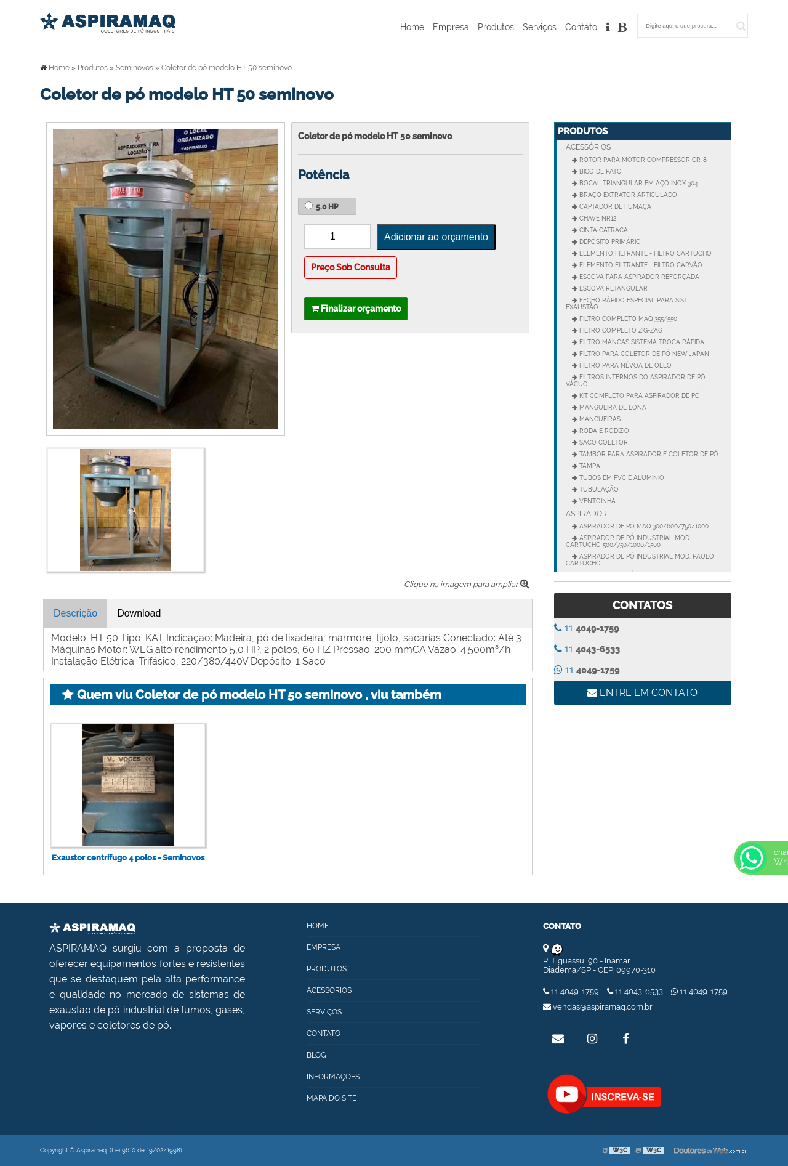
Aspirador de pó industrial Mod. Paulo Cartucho (640, 560)
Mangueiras (599, 419)
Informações (333, 1076)
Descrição (75, 613)
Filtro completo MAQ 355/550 (627, 318)
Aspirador (586, 513)
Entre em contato (642, 692)
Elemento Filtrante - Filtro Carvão (639, 265)
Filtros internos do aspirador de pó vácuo (636, 380)
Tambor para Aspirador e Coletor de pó (647, 454)
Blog (316, 1055)
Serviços (540, 27)
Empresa (451, 27)
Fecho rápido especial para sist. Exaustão (627, 303)
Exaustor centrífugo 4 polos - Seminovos (128, 857)
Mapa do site (331, 1098)
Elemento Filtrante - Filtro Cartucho (644, 253)
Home (412, 27)
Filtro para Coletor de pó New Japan (643, 353)
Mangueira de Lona (611, 407)
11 (586, 628)
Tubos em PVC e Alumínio (620, 477)
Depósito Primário (609, 241)
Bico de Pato (599, 171)
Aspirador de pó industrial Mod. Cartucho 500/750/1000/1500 (628, 541)
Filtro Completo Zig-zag (619, 330)
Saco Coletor (602, 442)
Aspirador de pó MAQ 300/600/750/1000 (643, 526)
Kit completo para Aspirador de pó (638, 395)
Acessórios (588, 147)
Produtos (496, 27)
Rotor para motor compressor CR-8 (642, 159)
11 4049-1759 (572, 991)
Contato (581, 27)
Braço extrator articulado (627, 195)
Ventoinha (596, 501)
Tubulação (598, 489)
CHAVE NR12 (596, 218)
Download (139, 613)
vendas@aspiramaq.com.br (598, 1006)
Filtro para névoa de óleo (624, 365)
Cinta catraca (602, 230)
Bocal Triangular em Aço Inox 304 (637, 183)
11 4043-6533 (636, 991)
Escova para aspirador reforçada (638, 276)
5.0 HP (321, 206)
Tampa (588, 466)
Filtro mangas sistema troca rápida (640, 342)
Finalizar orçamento (356, 309)
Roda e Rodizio (603, 430)
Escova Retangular (612, 288)
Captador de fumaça (614, 206)
